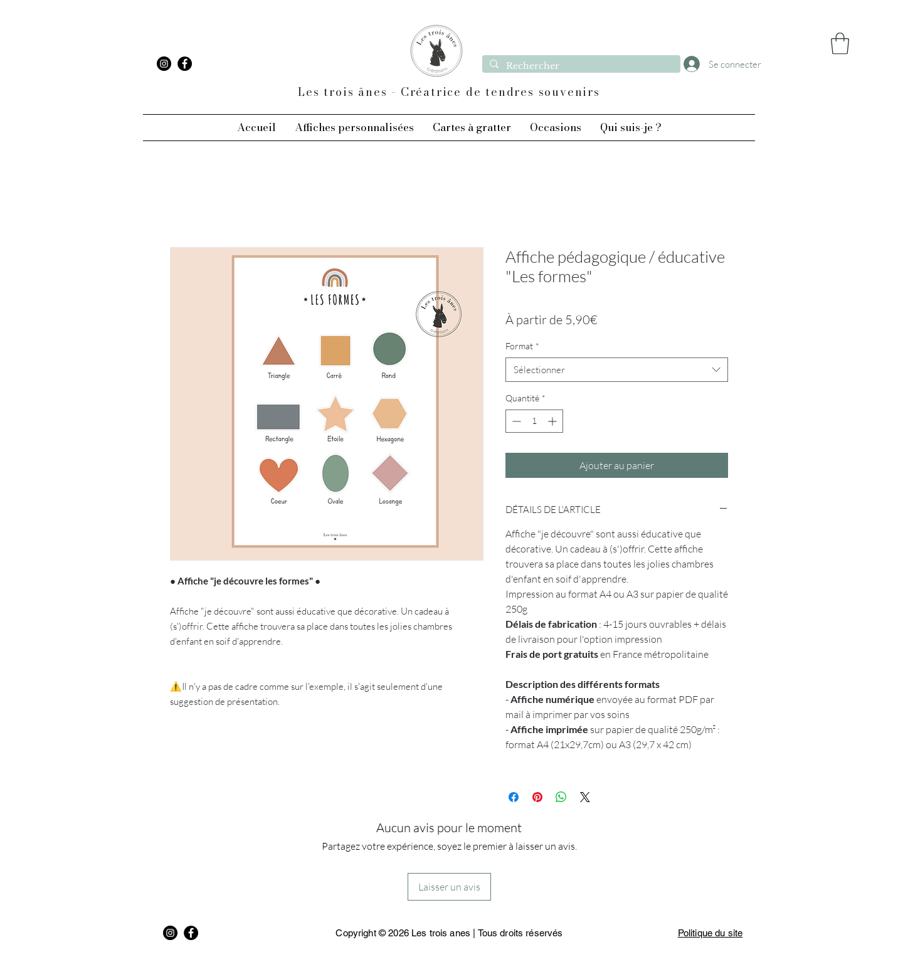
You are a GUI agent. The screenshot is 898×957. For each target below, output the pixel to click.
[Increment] (553, 421)
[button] (840, 44)
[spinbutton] (534, 421)
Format (522, 346)
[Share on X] (585, 797)
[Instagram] (164, 63)
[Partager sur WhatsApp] (561, 797)
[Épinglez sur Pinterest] (537, 797)
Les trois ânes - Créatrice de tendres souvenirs (449, 91)
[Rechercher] (580, 66)
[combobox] (616, 369)
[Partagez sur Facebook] (513, 797)
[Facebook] (184, 63)
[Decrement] (515, 421)
